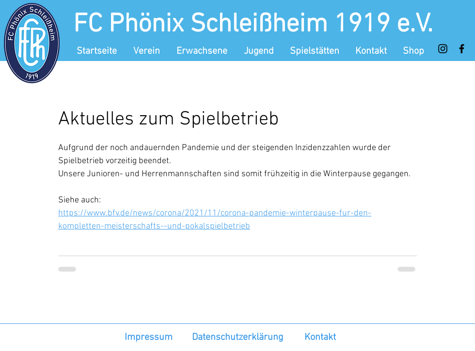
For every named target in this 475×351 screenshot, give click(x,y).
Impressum (149, 337)
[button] (147, 51)
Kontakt (320, 337)
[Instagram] (443, 49)
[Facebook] (462, 49)
